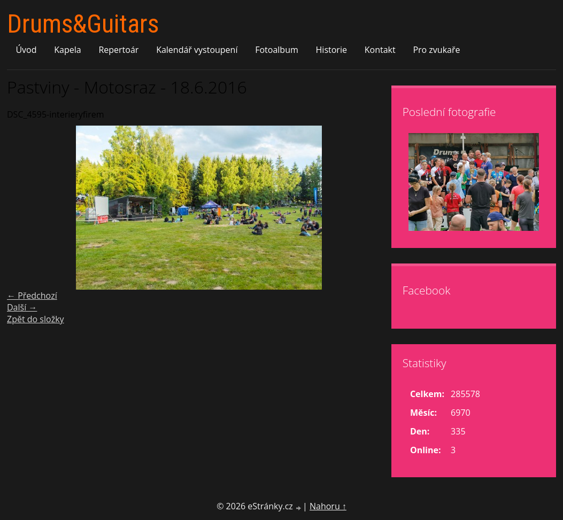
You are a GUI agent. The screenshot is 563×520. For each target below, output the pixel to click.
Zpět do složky (35, 319)
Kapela (67, 50)
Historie (331, 50)
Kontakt (380, 50)
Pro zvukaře (436, 50)
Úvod (26, 50)
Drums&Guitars (83, 24)
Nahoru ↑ (328, 506)
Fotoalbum (276, 50)
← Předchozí (32, 295)
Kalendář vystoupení (196, 50)
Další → (22, 307)
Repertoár (118, 50)
